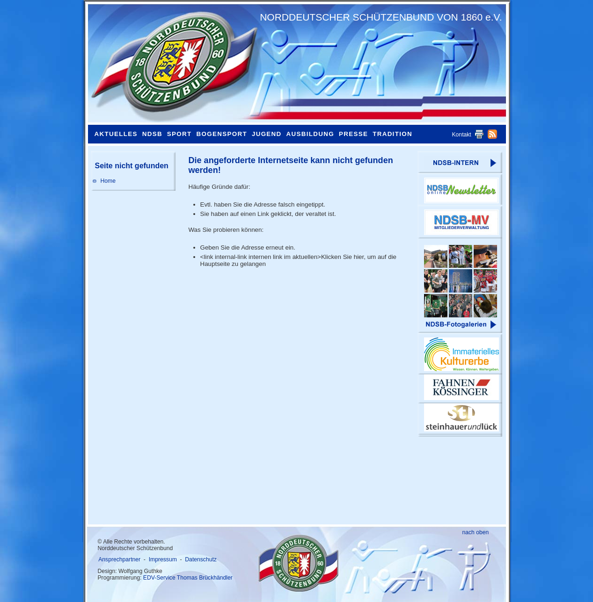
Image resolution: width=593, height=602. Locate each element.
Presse (353, 133)
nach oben (475, 532)
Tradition (392, 133)
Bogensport (222, 133)
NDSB (152, 133)
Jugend (267, 133)
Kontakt (461, 134)
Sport (179, 133)
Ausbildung (310, 133)
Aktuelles (116, 133)
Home (108, 181)
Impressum (163, 559)
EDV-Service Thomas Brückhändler (188, 577)
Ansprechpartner (119, 559)
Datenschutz (201, 559)
